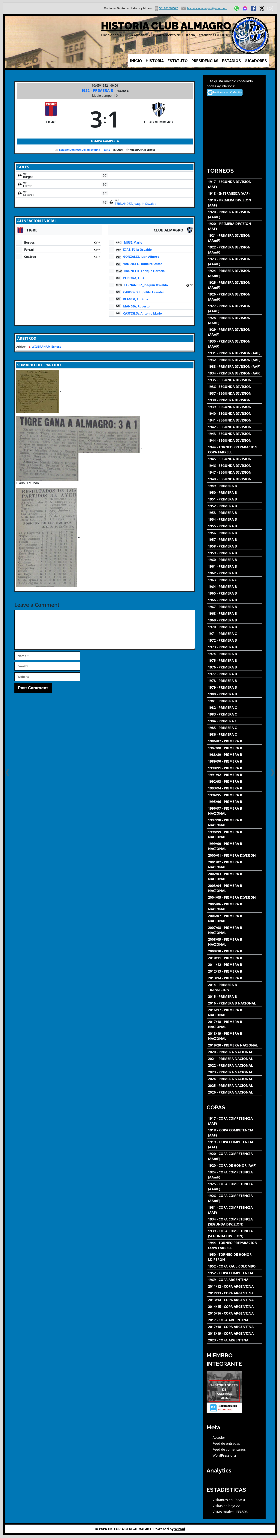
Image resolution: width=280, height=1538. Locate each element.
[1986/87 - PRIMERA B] (234, 741)
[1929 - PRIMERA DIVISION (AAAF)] (234, 332)
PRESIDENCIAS (204, 61)
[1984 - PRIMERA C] (234, 721)
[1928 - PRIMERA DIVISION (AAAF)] (234, 320)
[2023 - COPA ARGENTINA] (234, 1340)
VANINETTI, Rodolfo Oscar (142, 264)
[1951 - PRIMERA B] (234, 499)
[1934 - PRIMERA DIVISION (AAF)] (234, 373)
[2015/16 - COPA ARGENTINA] (234, 1313)
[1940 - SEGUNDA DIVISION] (234, 413)
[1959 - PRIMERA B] (234, 553)
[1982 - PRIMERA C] (234, 707)
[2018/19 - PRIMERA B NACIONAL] (234, 1036)
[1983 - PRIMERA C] (234, 714)
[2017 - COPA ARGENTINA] (234, 1320)
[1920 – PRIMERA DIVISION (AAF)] (234, 226)
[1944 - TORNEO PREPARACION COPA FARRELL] (234, 449)
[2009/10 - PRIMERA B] (234, 951)
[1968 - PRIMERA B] (234, 613)
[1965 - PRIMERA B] (234, 593)
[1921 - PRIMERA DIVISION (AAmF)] (234, 238)
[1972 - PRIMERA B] (234, 640)
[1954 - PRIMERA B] (234, 519)
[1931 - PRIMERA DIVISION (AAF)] (234, 353)
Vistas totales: (224, 1511)
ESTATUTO (177, 61)
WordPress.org (224, 1455)
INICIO (136, 61)
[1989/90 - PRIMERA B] (234, 761)
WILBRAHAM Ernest (46, 347)
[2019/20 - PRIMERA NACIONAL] (234, 1045)
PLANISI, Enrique (135, 299)
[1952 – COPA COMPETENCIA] (234, 1273)
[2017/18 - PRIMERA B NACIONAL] (234, 1024)
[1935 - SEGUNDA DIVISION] (234, 380)
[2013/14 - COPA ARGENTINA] (234, 1300)
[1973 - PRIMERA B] (234, 647)
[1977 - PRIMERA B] (234, 674)
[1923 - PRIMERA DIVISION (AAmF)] (234, 261)
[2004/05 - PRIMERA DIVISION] (234, 897)
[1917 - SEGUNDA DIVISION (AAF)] (234, 184)
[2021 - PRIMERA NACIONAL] (234, 1058)
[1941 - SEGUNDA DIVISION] (234, 420)
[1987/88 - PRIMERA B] (234, 748)
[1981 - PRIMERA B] (234, 701)
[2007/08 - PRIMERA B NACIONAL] (234, 930)
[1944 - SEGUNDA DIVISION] (234, 440)
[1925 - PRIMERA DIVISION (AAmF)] (234, 285)
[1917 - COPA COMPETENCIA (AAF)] (234, 1121)
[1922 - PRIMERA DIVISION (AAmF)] (234, 250)
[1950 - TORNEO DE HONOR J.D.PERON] (234, 1257)
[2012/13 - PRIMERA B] (234, 971)
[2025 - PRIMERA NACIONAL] (234, 1085)
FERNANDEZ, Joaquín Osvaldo (135, 204)
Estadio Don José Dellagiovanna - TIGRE (84, 149)
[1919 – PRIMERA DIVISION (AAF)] (234, 203)
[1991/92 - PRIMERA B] (234, 775)
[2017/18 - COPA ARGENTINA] (234, 1327)
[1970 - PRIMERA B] (234, 627)
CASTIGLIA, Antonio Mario (142, 313)
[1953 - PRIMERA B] (234, 512)
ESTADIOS (231, 61)
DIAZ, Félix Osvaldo (137, 250)
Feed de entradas (226, 1443)
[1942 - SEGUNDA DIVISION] (234, 427)
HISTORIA (155, 61)
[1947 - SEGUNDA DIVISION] (234, 472)
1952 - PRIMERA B (97, 90)
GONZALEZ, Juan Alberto (141, 257)
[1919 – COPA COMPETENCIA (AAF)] (234, 1144)
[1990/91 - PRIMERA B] (234, 768)
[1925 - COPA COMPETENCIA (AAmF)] (234, 1186)
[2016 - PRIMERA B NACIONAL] (234, 1003)
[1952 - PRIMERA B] (234, 506)
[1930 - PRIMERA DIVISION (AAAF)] (234, 344)
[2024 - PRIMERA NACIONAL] (234, 1079)
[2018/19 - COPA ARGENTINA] (234, 1333)
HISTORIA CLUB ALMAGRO (166, 26)
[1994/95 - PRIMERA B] (234, 795)
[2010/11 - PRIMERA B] (234, 958)
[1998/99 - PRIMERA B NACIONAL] (234, 834)
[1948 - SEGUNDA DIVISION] (234, 479)
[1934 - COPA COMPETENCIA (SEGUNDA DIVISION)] (234, 1222)
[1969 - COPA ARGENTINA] (234, 1279)
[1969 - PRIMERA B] (234, 620)
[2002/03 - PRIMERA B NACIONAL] (234, 876)
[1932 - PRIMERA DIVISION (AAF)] (234, 360)
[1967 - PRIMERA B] (234, 607)
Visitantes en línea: (228, 1499)
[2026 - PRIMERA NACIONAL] (234, 1092)
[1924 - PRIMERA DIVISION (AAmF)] (234, 273)
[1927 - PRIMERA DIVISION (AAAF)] (234, 308)
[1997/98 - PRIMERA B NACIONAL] (234, 822)
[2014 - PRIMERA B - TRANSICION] (234, 987)
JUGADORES (256, 61)
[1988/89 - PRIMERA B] (234, 754)
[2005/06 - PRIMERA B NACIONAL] (234, 906)
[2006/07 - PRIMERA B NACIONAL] (234, 918)
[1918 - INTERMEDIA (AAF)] (234, 193)
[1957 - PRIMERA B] (234, 539)
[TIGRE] (51, 119)
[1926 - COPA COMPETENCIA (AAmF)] (234, 1198)
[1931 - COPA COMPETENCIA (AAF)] (234, 1210)
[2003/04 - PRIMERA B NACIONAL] (234, 888)
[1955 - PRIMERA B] (234, 526)
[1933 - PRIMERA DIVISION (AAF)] (234, 366)
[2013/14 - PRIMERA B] (234, 978)
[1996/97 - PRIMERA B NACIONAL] (234, 811)
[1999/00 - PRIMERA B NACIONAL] (234, 846)
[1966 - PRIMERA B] (234, 600)
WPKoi (179, 1529)
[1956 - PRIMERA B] (234, 533)
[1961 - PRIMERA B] (234, 566)
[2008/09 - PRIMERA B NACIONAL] (234, 942)
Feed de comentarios (229, 1449)
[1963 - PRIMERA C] (234, 580)
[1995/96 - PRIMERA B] (234, 801)
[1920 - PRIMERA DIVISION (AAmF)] (234, 214)
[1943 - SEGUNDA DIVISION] (234, 433)
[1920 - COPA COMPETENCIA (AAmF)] (234, 1156)
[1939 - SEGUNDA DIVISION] (234, 407)
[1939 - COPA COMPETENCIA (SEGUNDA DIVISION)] (234, 1233)
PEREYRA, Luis (133, 278)
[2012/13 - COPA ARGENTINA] (234, 1293)
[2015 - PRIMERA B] (234, 996)
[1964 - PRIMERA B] (234, 586)
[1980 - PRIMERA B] (234, 694)
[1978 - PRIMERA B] (234, 680)
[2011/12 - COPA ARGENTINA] (234, 1286)
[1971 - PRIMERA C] (234, 633)
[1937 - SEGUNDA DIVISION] (234, 393)
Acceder (219, 1437)
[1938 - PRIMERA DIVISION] (234, 400)
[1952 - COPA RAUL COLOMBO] (234, 1266)
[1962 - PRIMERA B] (234, 573)
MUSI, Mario (133, 242)
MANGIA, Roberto (136, 306)
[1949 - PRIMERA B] (234, 486)
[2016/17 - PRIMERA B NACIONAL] (234, 1012)
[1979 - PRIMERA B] (234, 687)
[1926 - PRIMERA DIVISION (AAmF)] (234, 297)
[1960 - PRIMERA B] (234, 559)
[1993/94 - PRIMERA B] (234, 788)
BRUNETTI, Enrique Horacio (144, 271)
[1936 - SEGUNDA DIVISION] (234, 386)
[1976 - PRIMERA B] (234, 667)
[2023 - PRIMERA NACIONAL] (234, 1072)
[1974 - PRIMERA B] (234, 654)
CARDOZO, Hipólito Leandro (143, 292)
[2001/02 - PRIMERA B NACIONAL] (234, 864)
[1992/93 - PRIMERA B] (234, 781)
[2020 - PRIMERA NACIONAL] (234, 1052)
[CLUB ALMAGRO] (159, 119)
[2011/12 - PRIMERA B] (234, 964)
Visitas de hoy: (224, 1505)
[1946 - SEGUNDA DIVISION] (234, 465)
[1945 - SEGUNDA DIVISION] (234, 459)
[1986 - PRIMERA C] (234, 734)
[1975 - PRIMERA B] (234, 660)
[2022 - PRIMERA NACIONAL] (234, 1065)
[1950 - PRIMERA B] (234, 492)
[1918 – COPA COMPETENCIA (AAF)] (234, 1133)
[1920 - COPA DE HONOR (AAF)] (234, 1165)
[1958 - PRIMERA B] (234, 546)
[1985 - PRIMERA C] (234, 727)
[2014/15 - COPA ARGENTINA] (234, 1306)
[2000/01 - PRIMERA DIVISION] (234, 855)
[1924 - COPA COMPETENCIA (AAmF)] (234, 1175)
